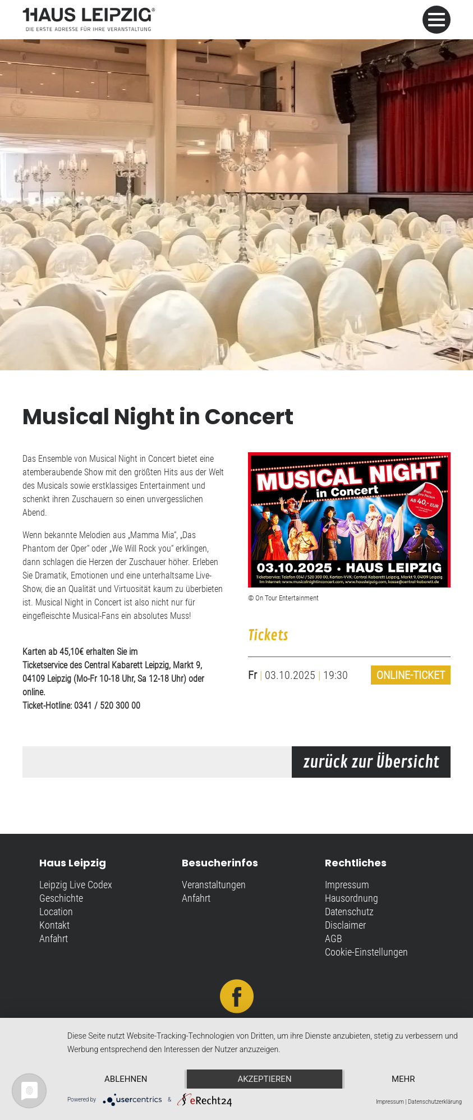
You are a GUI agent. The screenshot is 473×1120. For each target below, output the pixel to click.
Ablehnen (125, 1079)
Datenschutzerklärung (435, 1102)
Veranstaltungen (214, 885)
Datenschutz (349, 911)
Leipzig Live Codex (75, 885)
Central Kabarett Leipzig (126, 665)
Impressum (347, 885)
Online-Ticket (410, 675)
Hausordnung (351, 898)
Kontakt (54, 925)
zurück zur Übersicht (371, 762)
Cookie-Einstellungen (366, 952)
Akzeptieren (264, 1079)
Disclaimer (345, 925)
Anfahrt (53, 938)
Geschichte (61, 898)
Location (56, 911)
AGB (333, 938)
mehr (403, 1079)
